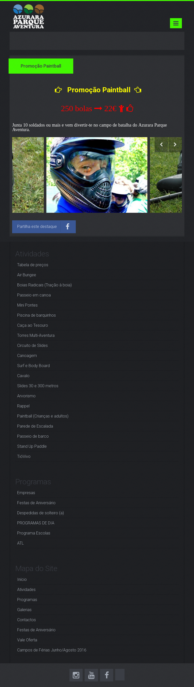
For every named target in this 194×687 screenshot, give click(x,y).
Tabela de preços (32, 264)
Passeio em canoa (34, 295)
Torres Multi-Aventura (36, 335)
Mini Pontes (27, 305)
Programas (27, 599)
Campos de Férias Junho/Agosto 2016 (51, 650)
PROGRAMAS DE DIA (35, 523)
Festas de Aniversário (36, 502)
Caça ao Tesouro (32, 325)
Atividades (26, 589)
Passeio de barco (33, 436)
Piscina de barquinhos (36, 315)
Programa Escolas (33, 533)
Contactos (26, 619)
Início (22, 579)
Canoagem (27, 355)
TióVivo (24, 456)
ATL (20, 543)
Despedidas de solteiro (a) (40, 513)
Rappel (23, 406)
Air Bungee (26, 275)
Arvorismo (26, 396)
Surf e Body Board (33, 365)
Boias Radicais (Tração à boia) (44, 285)
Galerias (24, 609)
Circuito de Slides (32, 345)
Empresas (26, 492)
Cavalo (23, 375)
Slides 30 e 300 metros (37, 385)
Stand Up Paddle (32, 446)
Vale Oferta (27, 640)
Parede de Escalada (35, 426)
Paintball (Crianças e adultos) (42, 416)
